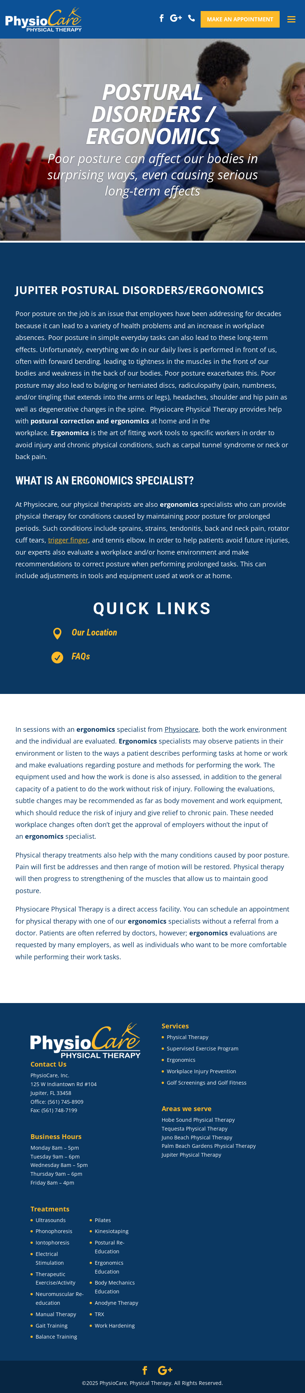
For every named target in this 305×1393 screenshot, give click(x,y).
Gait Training (52, 1325)
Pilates (103, 1220)
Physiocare (181, 729)
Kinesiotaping (112, 1231)
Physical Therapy (187, 1037)
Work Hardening (115, 1325)
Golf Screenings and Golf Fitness (207, 1082)
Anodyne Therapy (116, 1302)
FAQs (81, 656)
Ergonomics (181, 1059)
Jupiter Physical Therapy (191, 1154)
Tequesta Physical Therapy (194, 1128)
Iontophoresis (52, 1242)
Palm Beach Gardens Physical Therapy (209, 1145)
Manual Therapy (56, 1314)
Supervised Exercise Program (202, 1048)
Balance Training (56, 1336)
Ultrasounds (51, 1220)
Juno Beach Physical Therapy (197, 1137)
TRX (99, 1314)
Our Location (94, 632)
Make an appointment (240, 19)
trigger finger (68, 540)
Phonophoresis (54, 1231)
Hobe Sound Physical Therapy (198, 1119)
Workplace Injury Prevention (201, 1071)
